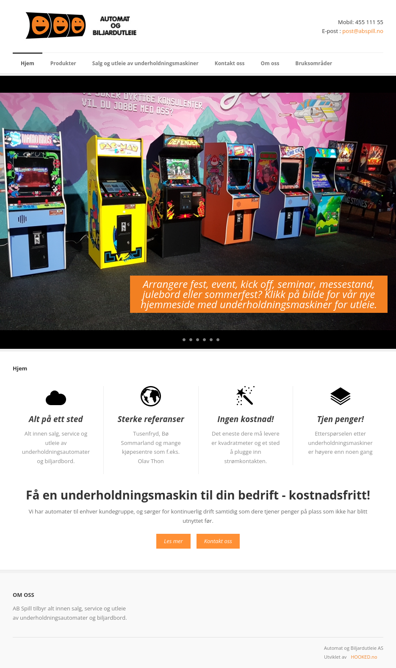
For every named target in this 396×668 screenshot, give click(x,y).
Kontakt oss (230, 63)
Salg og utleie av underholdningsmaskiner (145, 63)
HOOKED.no (364, 657)
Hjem (27, 63)
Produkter (63, 63)
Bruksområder (313, 63)
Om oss (270, 63)
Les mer (173, 541)
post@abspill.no (362, 31)
